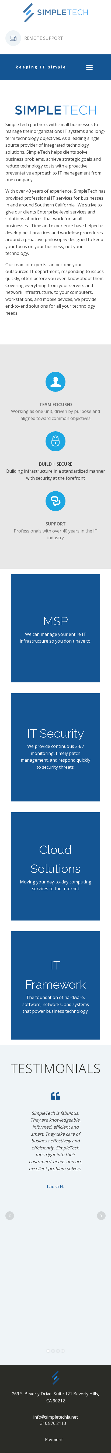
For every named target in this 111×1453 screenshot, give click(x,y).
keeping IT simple (41, 67)
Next (101, 1215)
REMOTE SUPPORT (43, 38)
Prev (9, 1215)
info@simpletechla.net (55, 1417)
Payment (54, 1439)
